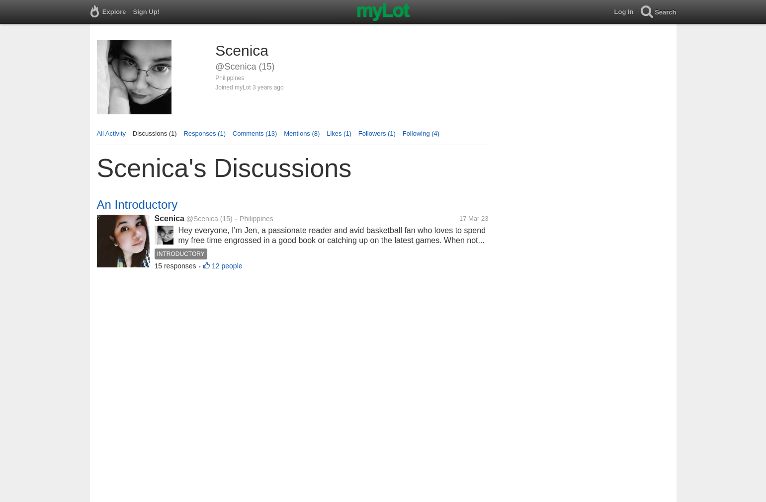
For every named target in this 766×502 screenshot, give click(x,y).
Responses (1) (204, 133)
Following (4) (421, 133)
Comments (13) (255, 133)
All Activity (111, 133)
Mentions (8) (302, 133)
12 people (227, 266)
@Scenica (202, 219)
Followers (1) (377, 133)
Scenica (169, 218)
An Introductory (137, 204)
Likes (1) (339, 133)
